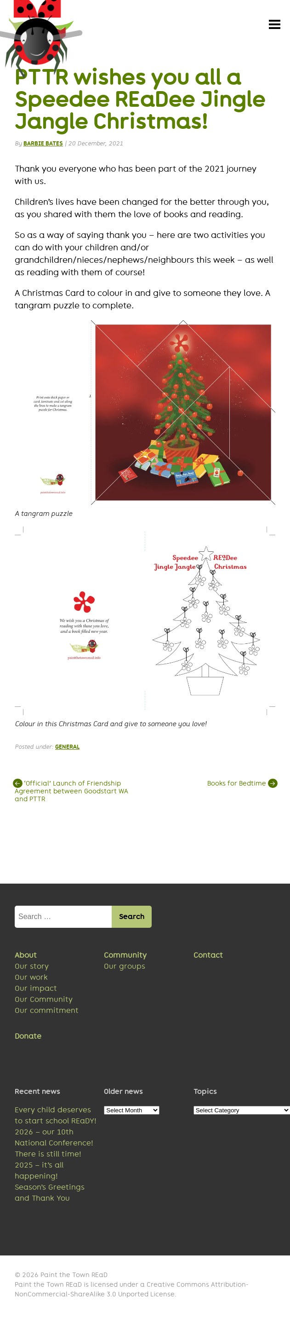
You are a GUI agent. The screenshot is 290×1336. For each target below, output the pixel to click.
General (67, 748)
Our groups (124, 968)
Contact (208, 957)
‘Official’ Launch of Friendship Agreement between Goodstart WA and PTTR (71, 793)
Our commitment (47, 1012)
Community (125, 957)
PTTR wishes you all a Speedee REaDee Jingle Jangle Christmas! (140, 100)
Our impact (36, 990)
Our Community (44, 1001)
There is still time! (48, 1155)
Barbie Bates (43, 145)
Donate (28, 1038)
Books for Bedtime (241, 785)
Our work (31, 979)
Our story (32, 968)
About (26, 957)
